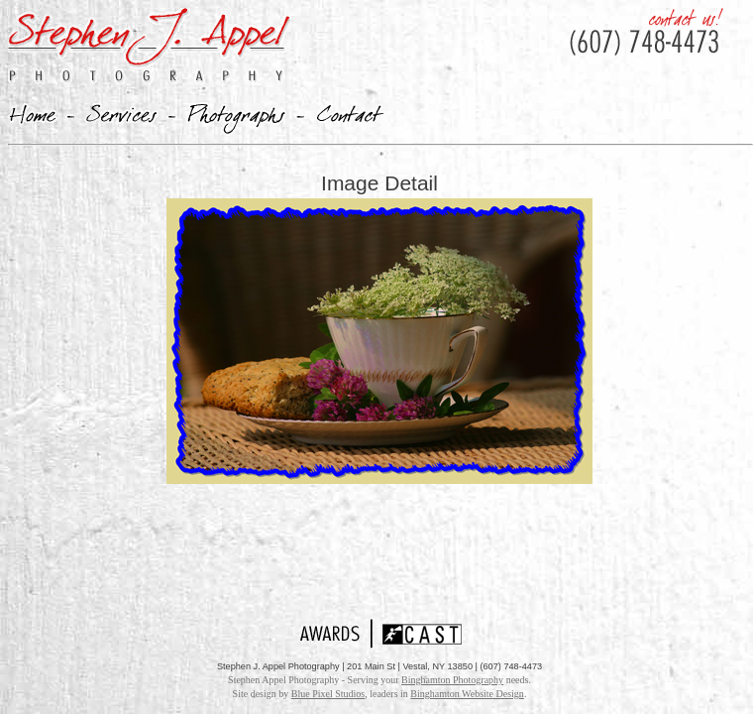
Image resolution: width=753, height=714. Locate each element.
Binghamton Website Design (467, 693)
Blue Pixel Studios (328, 693)
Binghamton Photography (452, 679)
